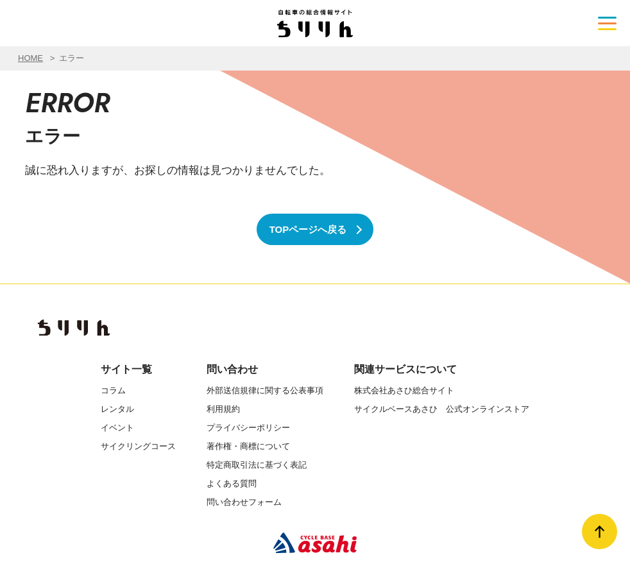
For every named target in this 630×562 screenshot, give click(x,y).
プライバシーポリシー (248, 427)
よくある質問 (232, 483)
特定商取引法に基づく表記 (257, 465)
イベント (117, 427)
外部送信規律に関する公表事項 (265, 390)
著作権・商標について (248, 446)
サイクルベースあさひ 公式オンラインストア (441, 409)
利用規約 (223, 409)
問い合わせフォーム (244, 502)
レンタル (117, 409)
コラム (113, 390)
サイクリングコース (138, 446)
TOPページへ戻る (308, 229)
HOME (30, 58)
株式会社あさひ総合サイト (404, 390)
